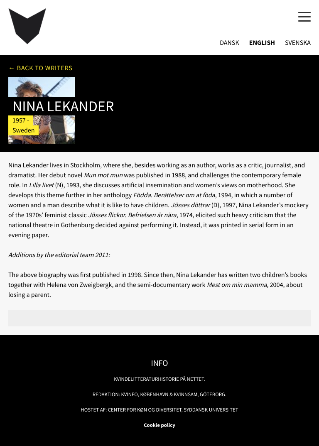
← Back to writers (40, 68)
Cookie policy (159, 425)
